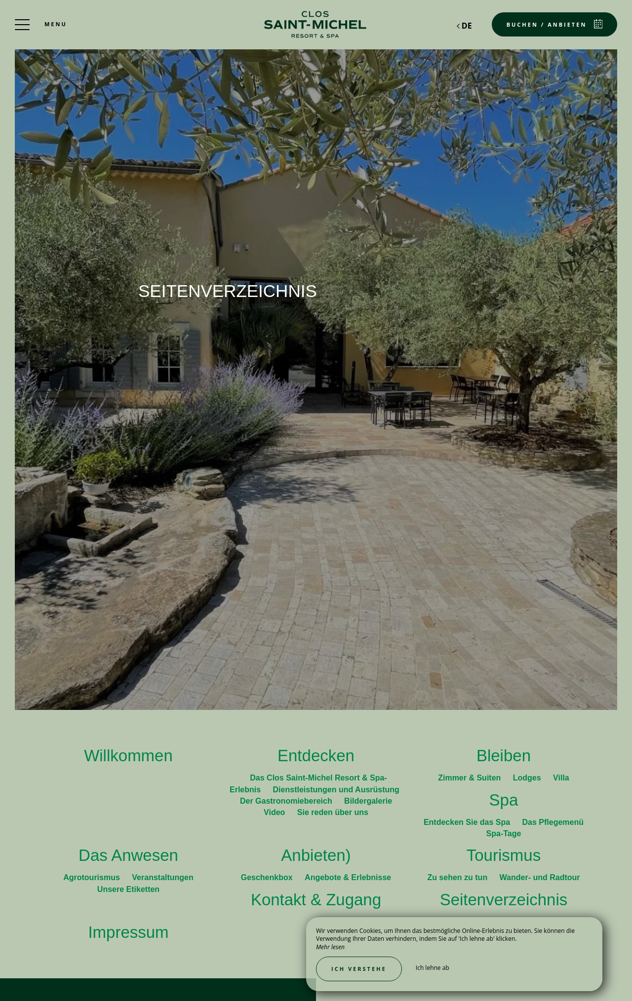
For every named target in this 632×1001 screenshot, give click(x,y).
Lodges (528, 778)
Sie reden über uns (332, 812)
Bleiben (503, 755)
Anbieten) (316, 855)
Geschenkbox (268, 877)
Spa (503, 800)
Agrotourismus (92, 877)
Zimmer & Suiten (470, 778)
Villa (561, 778)
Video (275, 812)
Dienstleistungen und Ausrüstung (336, 789)
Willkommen (128, 755)
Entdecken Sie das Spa (468, 822)
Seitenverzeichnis (504, 899)
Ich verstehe (359, 968)
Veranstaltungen (162, 877)
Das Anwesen (128, 855)
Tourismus (504, 855)
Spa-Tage (503, 833)
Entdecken (316, 755)
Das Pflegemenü (553, 822)
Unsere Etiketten (128, 889)
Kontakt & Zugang (316, 899)
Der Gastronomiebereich (287, 801)
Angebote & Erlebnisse (348, 877)
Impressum (128, 932)
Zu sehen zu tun (458, 877)
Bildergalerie (368, 801)
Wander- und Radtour (540, 877)
